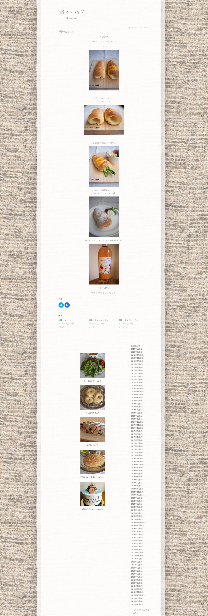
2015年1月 (135, 519)
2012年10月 (136, 595)
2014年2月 (135, 547)
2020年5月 (135, 349)
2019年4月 (135, 376)
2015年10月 (136, 495)
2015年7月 (135, 501)
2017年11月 (136, 425)
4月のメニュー (65, 320)
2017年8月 (135, 434)
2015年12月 (136, 489)
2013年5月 (135, 574)
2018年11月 (136, 392)
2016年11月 (136, 461)
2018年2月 (135, 416)
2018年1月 (135, 419)
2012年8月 (135, 601)
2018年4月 (135, 410)
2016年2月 (135, 483)
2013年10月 (136, 559)
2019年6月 (135, 370)
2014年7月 (135, 531)
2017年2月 (135, 452)
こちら (134, 613)
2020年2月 (135, 352)
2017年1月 (135, 455)
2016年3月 (135, 480)
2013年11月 (136, 556)
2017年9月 (135, 431)
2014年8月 (135, 528)
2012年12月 (136, 589)
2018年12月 (136, 388)
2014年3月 (135, 543)
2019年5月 (135, 373)
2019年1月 (135, 385)
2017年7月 (135, 437)
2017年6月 (135, 440)
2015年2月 (135, 516)
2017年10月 (136, 428)
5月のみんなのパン (128, 320)
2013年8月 (135, 565)
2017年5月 (135, 443)
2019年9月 (135, 364)
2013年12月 (136, 553)
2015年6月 (135, 504)
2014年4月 (135, 541)
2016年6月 (135, 474)
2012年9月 (135, 598)
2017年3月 (135, 449)
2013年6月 (135, 571)
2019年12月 (136, 355)
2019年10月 (136, 361)
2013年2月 (135, 583)
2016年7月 (135, 471)
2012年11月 (136, 592)
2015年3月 (135, 513)
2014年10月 (136, 525)
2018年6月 (135, 404)
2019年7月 (135, 367)
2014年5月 (135, 537)
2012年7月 (135, 604)
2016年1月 (135, 486)
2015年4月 (135, 510)
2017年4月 (135, 446)
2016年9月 (135, 467)
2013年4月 (135, 577)
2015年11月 (136, 492)
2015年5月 (135, 507)
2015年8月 (135, 498)
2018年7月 (135, 401)
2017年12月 (136, 422)
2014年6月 (135, 534)
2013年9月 (135, 562)
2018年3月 (135, 413)
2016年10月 (136, 465)
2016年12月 (136, 458)
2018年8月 (135, 398)
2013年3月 (135, 580)
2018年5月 (135, 407)
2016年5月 (135, 477)
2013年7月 (135, 568)
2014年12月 (136, 522)
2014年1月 (135, 550)
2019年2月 (135, 382)
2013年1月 (135, 586)
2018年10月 (136, 395)
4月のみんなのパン (98, 320)
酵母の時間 (71, 12)
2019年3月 (135, 379)
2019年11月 (136, 358)
